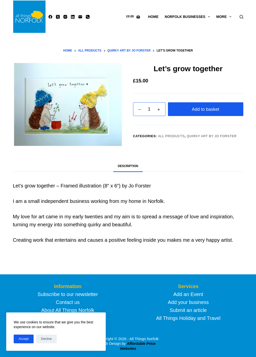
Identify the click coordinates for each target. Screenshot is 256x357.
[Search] (241, 17)
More (224, 17)
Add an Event (188, 294)
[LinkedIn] (73, 17)
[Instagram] (65, 17)
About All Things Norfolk (67, 310)
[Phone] (88, 17)
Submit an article (188, 310)
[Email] (80, 17)
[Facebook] (50, 17)
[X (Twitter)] (58, 17)
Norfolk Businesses (188, 17)
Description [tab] (128, 166)
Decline (46, 339)
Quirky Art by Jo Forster (212, 136)
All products (171, 136)
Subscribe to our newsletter (68, 294)
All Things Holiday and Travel (188, 318)
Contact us (68, 302)
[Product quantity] (149, 109)
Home (153, 17)
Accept (24, 339)
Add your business (188, 302)
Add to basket (205, 109)
